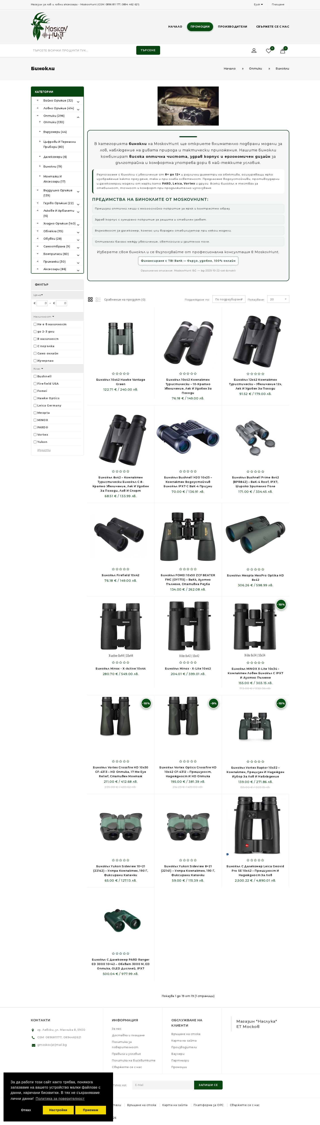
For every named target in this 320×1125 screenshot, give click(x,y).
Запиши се (208, 1085)
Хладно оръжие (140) (60, 223)
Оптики (255, 68)
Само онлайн (48, 353)
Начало (175, 26)
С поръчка (46, 346)
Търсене (148, 50)
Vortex (42, 434)
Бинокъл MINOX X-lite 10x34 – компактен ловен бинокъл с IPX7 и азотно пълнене (255, 673)
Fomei (42, 391)
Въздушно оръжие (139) (58, 193)
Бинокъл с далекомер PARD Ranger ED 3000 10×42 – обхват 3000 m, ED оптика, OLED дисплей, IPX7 (121, 964)
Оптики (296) (54, 115)
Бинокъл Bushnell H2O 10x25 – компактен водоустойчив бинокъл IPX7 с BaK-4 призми (188, 482)
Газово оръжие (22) (59, 203)
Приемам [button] (90, 1110)
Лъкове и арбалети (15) (59, 213)
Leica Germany (49, 405)
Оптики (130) (54, 122)
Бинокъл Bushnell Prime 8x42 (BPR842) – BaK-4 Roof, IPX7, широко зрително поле (255, 482)
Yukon (42, 442)
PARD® (42, 427)
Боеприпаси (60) (56, 254)
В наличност (48, 339)
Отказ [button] (26, 1110)
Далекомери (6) (55, 156)
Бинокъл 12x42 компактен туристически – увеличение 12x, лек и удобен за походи (255, 384)
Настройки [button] (58, 1110)
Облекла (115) (53, 231)
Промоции (200, 26)
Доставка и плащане (128, 1035)
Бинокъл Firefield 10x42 (121, 575)
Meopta (43, 412)
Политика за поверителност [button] (60, 1099)
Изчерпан (45, 360)
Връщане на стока (186, 1034)
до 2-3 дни (46, 331)
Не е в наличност (52, 324)
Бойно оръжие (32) (58, 100)
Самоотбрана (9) (57, 246)
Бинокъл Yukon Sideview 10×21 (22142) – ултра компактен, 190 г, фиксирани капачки (120, 871)
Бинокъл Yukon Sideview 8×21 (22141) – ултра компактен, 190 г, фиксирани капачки (188, 871)
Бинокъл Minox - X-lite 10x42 (188, 668)
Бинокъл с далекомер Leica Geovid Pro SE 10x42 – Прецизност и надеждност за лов (255, 871)
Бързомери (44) (55, 132)
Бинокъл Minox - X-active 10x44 (121, 668)
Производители (232, 26)
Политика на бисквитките (134, 1060)
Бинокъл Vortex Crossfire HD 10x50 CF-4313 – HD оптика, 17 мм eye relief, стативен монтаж (120, 772)
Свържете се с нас (272, 26)
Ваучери (177, 1053)
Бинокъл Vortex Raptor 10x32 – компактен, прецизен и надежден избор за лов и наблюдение (255, 772)
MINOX (42, 420)
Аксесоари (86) (55, 269)
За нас (116, 1028)
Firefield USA (48, 383)
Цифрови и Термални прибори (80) (60, 144)
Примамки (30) (55, 261)
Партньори (180, 1060)
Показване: (249, 299)
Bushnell (44, 376)
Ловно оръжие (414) (59, 108)
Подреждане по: (197, 299)
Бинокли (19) (53, 166)
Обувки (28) (53, 238)
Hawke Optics (48, 398)
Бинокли (282, 68)
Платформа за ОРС (209, 1105)
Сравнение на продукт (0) (125, 299)
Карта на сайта (184, 1040)
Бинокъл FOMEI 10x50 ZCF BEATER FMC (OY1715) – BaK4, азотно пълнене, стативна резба (188, 580)
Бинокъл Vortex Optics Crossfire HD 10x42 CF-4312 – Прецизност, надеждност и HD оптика (188, 772)
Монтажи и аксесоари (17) (55, 179)
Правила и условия (126, 1053)
